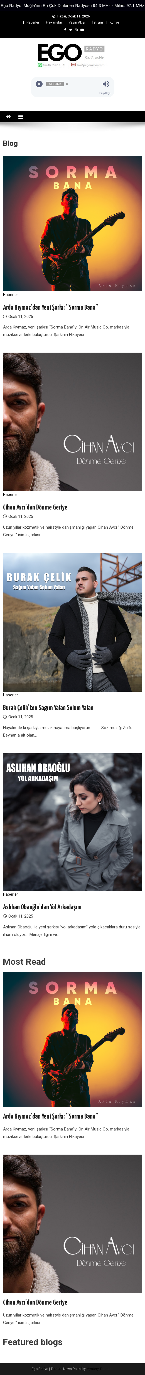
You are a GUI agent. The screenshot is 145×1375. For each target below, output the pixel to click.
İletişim (97, 22)
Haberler (32, 22)
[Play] (39, 84)
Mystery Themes (99, 1369)
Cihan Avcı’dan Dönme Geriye (35, 507)
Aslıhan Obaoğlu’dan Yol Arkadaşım (42, 907)
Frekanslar (54, 22)
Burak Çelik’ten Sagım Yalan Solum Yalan (48, 708)
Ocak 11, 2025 (20, 316)
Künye (114, 22)
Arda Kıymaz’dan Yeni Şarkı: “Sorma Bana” (50, 307)
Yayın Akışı (77, 22)
